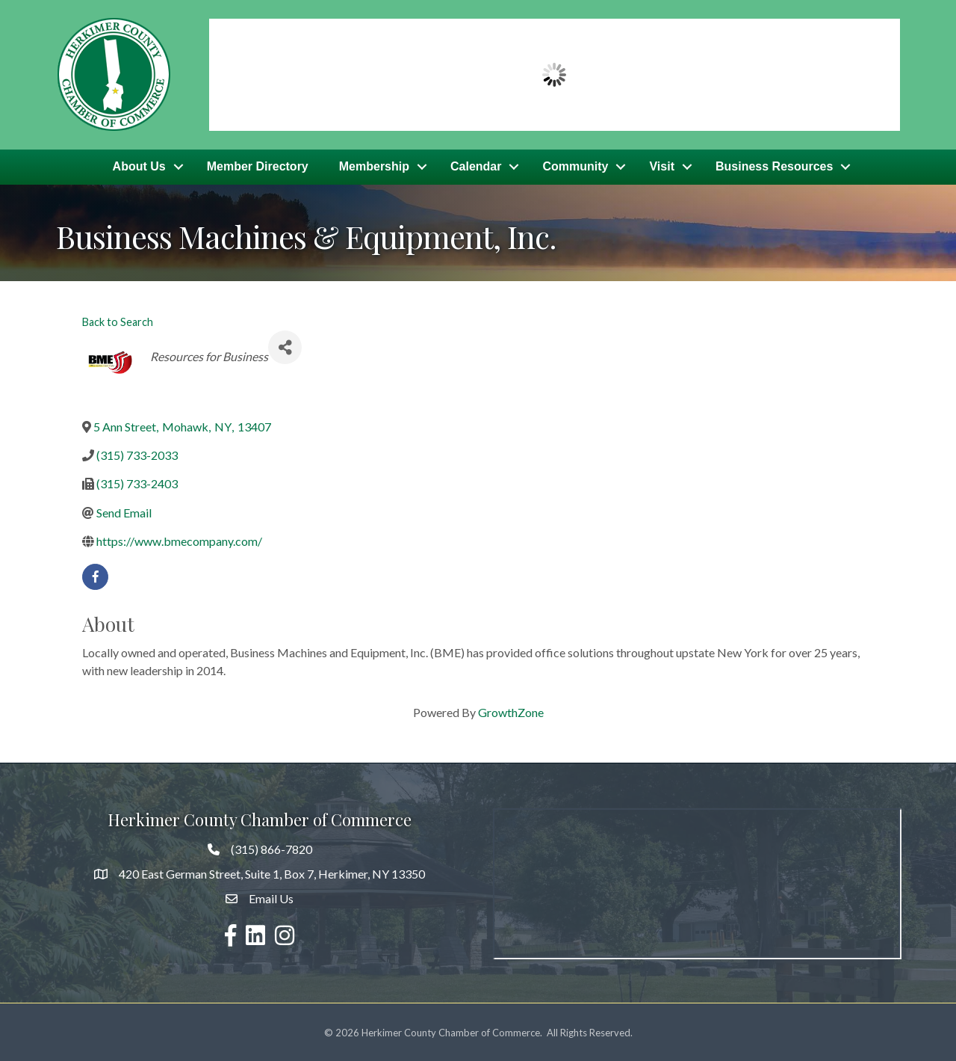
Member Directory (257, 166)
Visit (661, 166)
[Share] (285, 346)
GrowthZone (511, 711)
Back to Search (117, 320)
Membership (374, 166)
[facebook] (95, 575)
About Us (139, 166)
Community (575, 166)
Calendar (475, 166)
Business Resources (774, 166)
